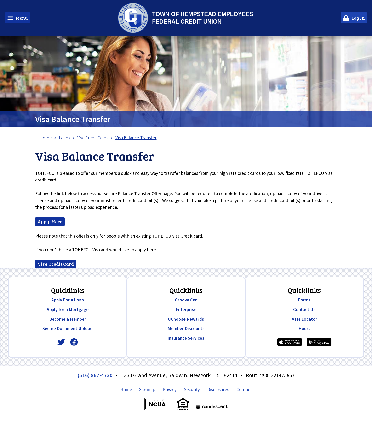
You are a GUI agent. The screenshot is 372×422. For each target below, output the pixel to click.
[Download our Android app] (319, 342)
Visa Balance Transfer (72, 119)
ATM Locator (304, 319)
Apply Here (50, 221)
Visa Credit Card (56, 264)
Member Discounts (186, 328)
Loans (64, 137)
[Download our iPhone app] (290, 342)
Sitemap (147, 389)
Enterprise (186, 309)
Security (192, 389)
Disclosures (218, 389)
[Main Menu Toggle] (17, 17)
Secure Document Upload (67, 328)
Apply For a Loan (67, 300)
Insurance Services (185, 338)
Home (46, 137)
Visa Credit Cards (92, 137)
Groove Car (186, 300)
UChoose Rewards (186, 319)
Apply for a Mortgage (68, 309)
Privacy (170, 389)
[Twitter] (61, 342)
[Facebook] (74, 342)
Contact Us (304, 309)
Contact (244, 389)
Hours (304, 328)
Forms (304, 300)
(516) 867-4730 (95, 375)
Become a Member (67, 319)
